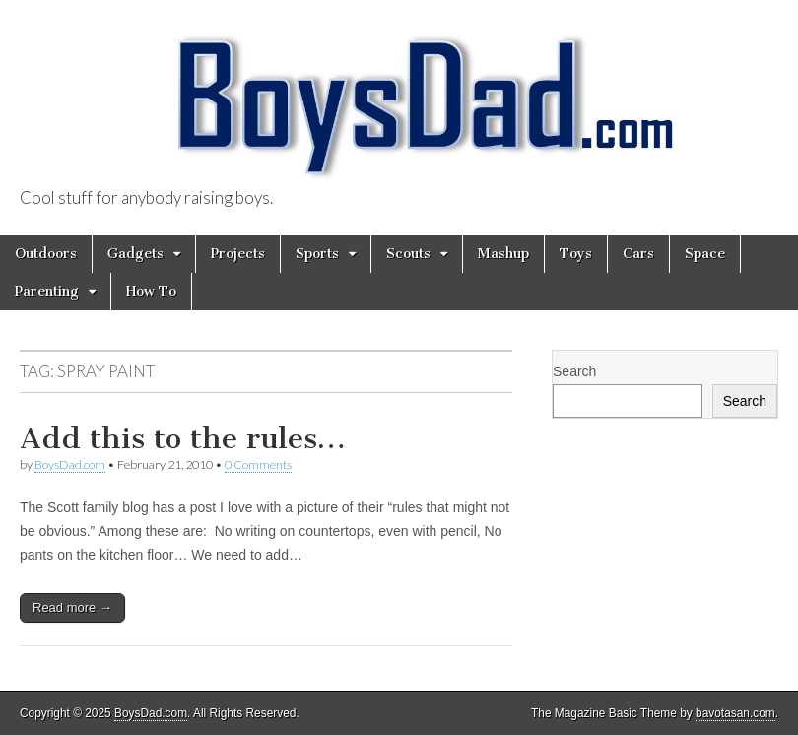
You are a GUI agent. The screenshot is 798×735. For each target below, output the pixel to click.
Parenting (47, 291)
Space (705, 253)
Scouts (408, 253)
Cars (638, 253)
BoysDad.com (69, 464)
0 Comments (258, 464)
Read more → (72, 607)
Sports (317, 253)
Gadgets (135, 253)
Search (574, 371)
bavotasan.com (735, 713)
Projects (238, 253)
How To (151, 291)
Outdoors (46, 253)
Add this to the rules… (183, 438)
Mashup (503, 253)
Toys (576, 253)
